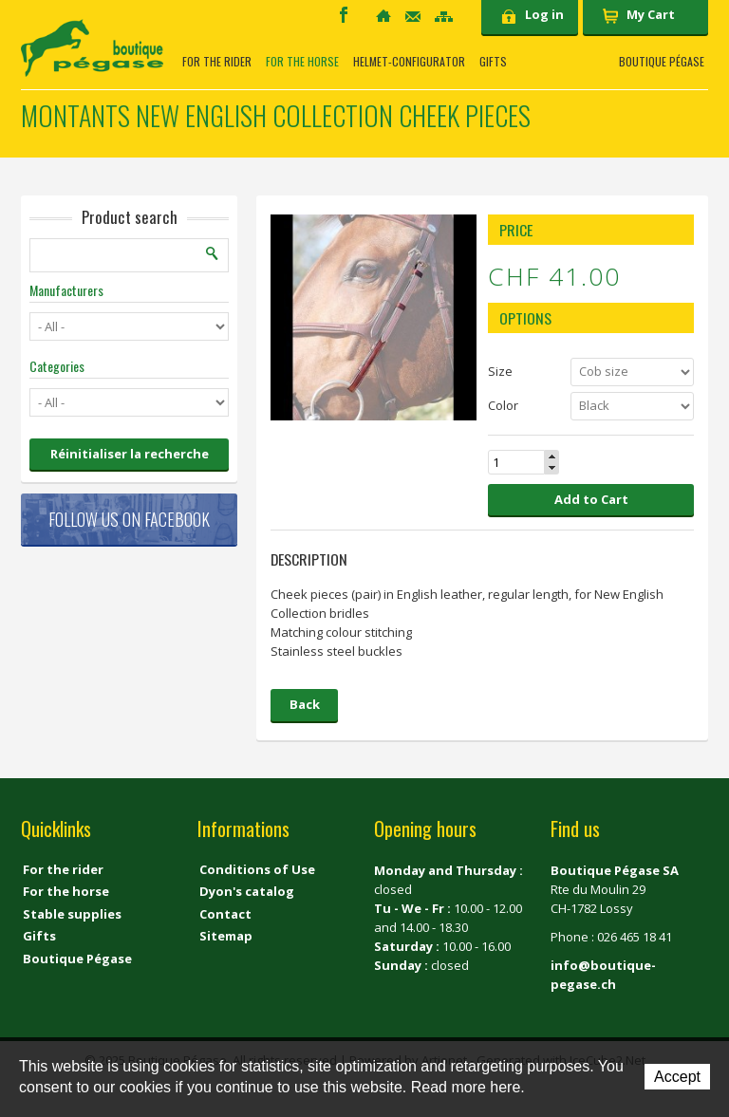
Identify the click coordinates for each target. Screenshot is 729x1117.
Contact (413, 16)
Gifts (493, 61)
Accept (677, 1077)
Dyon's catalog (246, 891)
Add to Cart (591, 499)
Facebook (343, 15)
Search (212, 253)
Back (305, 704)
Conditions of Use (257, 869)
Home (383, 15)
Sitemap (444, 16)
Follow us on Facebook (129, 519)
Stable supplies (72, 913)
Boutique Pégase (661, 61)
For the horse (302, 61)
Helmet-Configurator (409, 61)
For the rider (217, 61)
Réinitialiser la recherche (129, 453)
